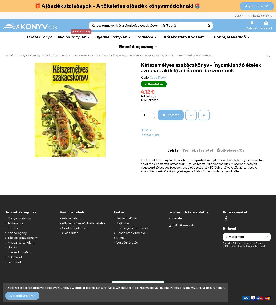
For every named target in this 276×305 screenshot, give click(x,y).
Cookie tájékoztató (75, 228)
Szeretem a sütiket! (22, 295)
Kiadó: (145, 77)
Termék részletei (198, 151)
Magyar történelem (21, 242)
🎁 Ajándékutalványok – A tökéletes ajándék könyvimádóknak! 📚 (118, 6)
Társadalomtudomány (23, 238)
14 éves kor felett (19, 252)
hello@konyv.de (184, 225)
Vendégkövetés (127, 242)
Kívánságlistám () (260, 15)
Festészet (14, 262)
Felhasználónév (126, 218)
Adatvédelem (71, 218)
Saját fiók (122, 223)
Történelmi (15, 223)
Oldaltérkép (70, 233)
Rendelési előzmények (131, 233)
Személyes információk (132, 228)
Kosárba (170, 115)
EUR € (239, 15)
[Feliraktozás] (266, 237)
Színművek (15, 257)
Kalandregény (17, 233)
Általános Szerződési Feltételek (83, 223)
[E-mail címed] (242, 237)
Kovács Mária (150, 135)
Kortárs (13, 228)
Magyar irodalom (19, 218)
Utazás (12, 247)
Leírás (173, 151)
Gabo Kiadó (158, 77)
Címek (120, 238)
